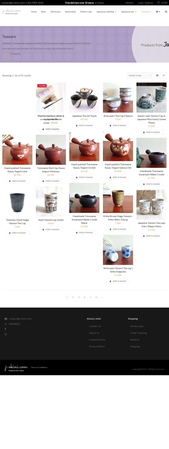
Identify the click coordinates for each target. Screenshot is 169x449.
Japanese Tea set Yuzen (90, 115)
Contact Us (95, 326)
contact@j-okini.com (18, 318)
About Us (94, 332)
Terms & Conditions (39, 367)
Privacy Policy (97, 346)
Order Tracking (138, 332)
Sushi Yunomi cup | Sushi (54, 231)
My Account (136, 326)
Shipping (135, 346)
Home (5, 53)
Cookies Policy (97, 339)
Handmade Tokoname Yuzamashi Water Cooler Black (76, 225)
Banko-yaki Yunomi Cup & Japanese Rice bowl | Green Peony (134, 126)
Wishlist (134, 339)
